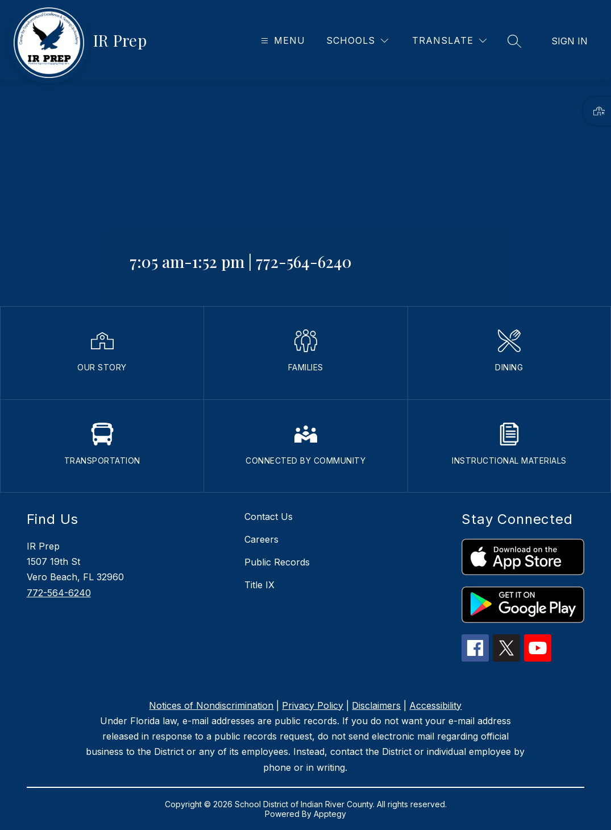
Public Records (277, 562)
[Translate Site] (449, 41)
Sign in (569, 41)
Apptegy (330, 814)
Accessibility (435, 705)
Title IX (259, 585)
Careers (261, 539)
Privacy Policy (312, 705)
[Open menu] (281, 41)
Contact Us (268, 516)
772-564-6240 (59, 592)
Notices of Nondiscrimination (211, 705)
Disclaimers (376, 705)
